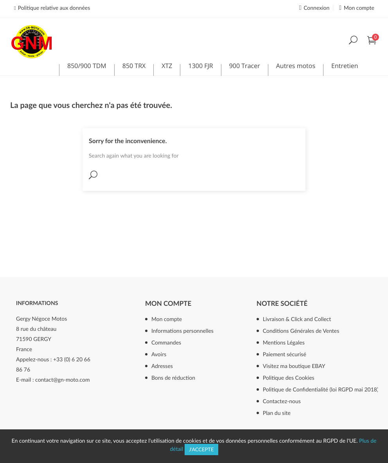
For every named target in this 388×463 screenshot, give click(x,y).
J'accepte (201, 449)
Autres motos (295, 67)
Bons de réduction (173, 377)
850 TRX (134, 67)
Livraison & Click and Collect (297, 319)
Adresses (162, 366)
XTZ (167, 67)
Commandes (166, 342)
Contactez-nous (282, 401)
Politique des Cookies (288, 377)
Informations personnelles (182, 330)
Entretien (344, 67)
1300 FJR (200, 67)
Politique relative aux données (54, 7)
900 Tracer (244, 67)
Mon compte (168, 303)
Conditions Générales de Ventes (301, 330)
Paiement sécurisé (284, 354)
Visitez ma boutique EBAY (294, 366)
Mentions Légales (284, 342)
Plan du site (277, 412)
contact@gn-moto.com (62, 379)
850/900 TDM (86, 67)
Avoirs (158, 354)
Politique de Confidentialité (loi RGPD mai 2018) (320, 389)
